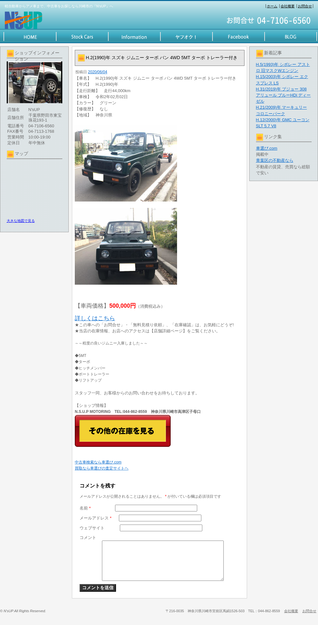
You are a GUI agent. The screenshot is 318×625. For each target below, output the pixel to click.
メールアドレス (96, 518)
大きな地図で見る (21, 221)
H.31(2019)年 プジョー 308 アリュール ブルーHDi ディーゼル (283, 95)
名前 (85, 508)
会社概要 (288, 6)
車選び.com (266, 148)
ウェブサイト (92, 528)
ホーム (272, 6)
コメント (88, 537)
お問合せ (305, 6)
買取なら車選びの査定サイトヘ (101, 468)
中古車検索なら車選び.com (98, 462)
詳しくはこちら (95, 318)
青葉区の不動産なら (274, 160)
